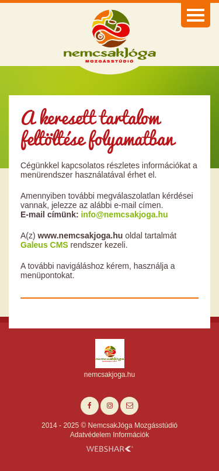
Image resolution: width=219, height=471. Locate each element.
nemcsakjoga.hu (109, 374)
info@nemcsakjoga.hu (124, 214)
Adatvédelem (90, 435)
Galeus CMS (44, 245)
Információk (131, 435)
